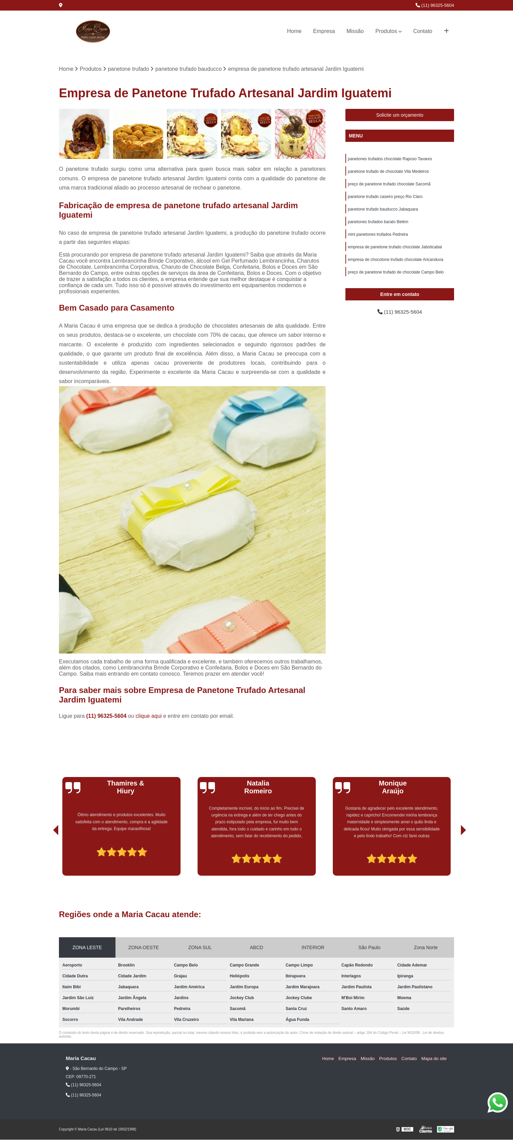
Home (294, 31)
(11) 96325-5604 (435, 5)
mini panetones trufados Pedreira (378, 236)
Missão (355, 31)
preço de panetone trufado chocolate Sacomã (389, 185)
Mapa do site (434, 1058)
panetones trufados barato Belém (378, 223)
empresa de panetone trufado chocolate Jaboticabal (395, 249)
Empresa (324, 31)
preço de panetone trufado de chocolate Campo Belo (396, 275)
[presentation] (46, 856)
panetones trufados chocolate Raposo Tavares (390, 159)
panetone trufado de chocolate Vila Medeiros (388, 172)
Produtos (386, 31)
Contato (422, 31)
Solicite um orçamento (399, 115)
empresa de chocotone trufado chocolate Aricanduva (395, 262)
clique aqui (149, 716)
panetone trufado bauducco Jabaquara (383, 211)
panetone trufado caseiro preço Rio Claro (385, 198)
